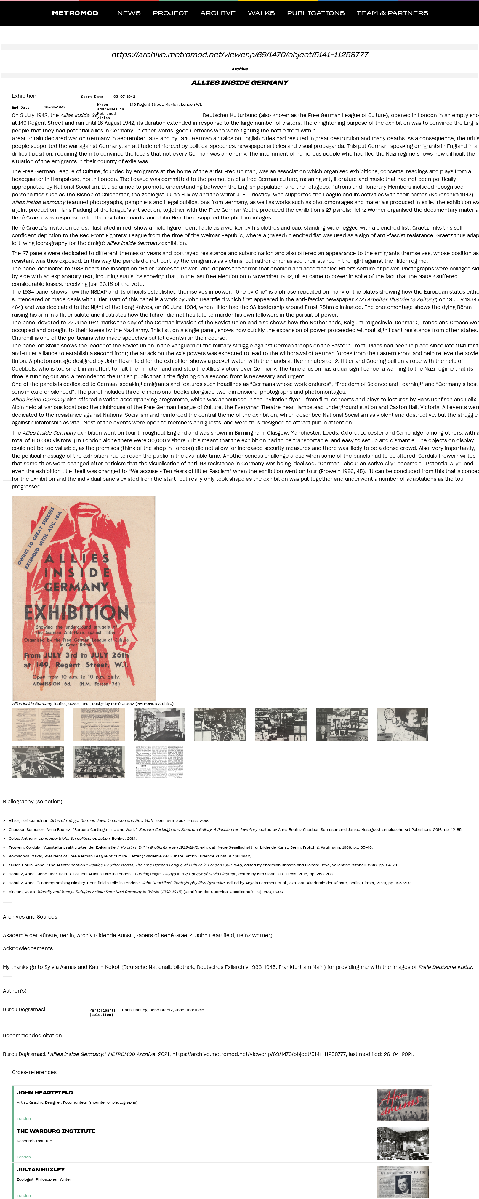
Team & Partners (392, 13)
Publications (316, 13)
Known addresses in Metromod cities (110, 111)
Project (170, 13)
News (129, 13)
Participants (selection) (102, 1012)
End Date (21, 107)
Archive (218, 13)
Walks (261, 13)
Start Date (92, 96)
